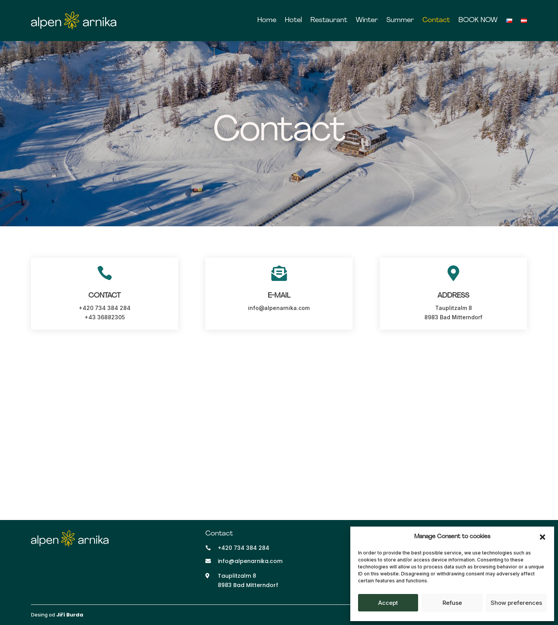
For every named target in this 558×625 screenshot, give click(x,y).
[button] (542, 537)
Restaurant (328, 20)
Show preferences (516, 602)
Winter (367, 20)
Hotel (293, 20)
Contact (436, 20)
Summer (400, 20)
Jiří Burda (69, 614)
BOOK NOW (478, 20)
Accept (388, 602)
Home (266, 20)
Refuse (452, 602)
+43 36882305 (104, 317)
